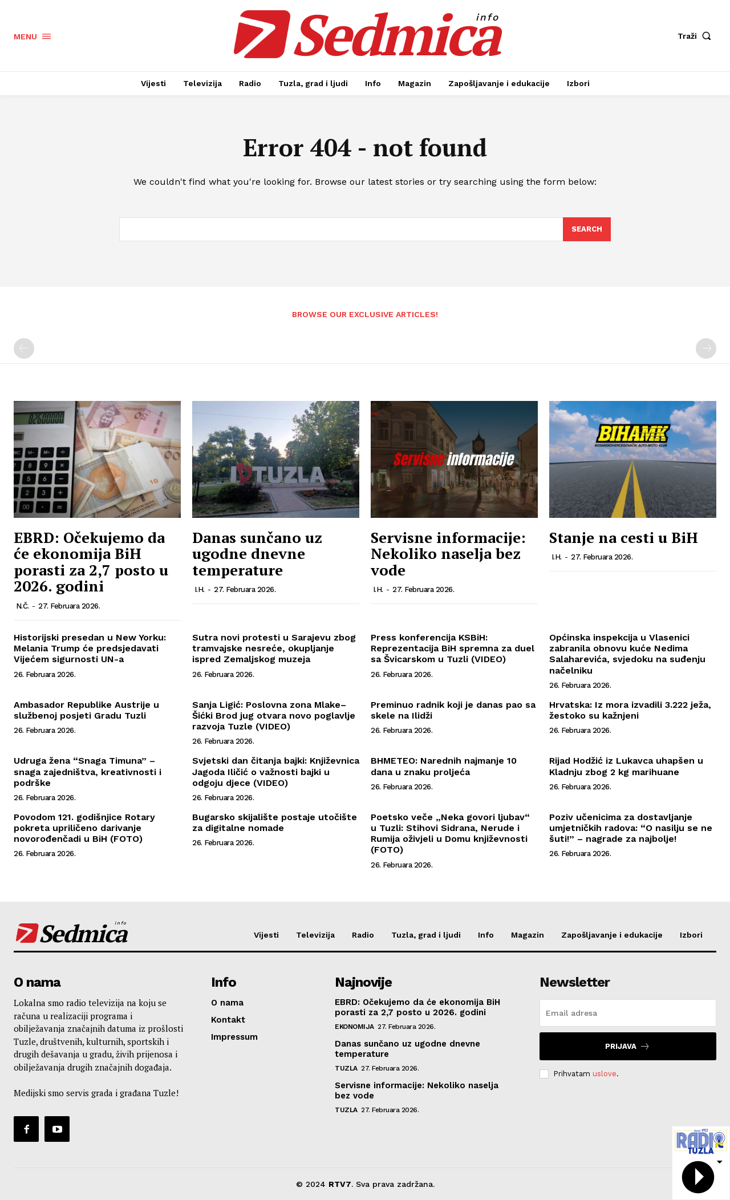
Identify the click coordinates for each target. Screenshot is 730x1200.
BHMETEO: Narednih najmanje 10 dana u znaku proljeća (444, 766)
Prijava (627, 1046)
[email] (628, 1013)
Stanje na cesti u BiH (623, 537)
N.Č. (22, 606)
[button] (697, 36)
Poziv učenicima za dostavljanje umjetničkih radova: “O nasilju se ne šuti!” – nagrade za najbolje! (630, 828)
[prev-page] (24, 348)
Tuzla (346, 1068)
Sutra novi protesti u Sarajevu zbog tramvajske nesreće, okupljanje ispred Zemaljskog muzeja (274, 648)
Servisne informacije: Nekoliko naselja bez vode (448, 553)
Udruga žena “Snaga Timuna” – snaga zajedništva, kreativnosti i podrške (87, 771)
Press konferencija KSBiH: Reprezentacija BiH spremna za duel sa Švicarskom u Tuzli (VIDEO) (452, 648)
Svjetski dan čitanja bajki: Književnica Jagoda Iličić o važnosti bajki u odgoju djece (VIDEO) (275, 771)
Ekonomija (354, 1027)
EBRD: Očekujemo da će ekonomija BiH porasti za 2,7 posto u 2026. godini (91, 562)
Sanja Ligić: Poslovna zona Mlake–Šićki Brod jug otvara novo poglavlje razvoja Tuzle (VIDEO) (273, 715)
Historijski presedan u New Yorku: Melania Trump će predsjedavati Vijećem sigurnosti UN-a (90, 648)
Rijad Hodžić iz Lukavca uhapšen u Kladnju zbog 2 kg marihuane (626, 766)
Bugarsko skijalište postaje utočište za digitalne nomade (274, 822)
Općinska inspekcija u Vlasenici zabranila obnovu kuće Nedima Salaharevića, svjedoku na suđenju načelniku (627, 654)
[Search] (587, 229)
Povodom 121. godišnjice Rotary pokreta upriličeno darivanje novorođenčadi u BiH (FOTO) (84, 828)
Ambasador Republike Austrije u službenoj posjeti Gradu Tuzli (86, 710)
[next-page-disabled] (706, 348)
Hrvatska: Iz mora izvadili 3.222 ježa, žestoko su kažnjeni (630, 710)
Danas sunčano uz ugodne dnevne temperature (257, 553)
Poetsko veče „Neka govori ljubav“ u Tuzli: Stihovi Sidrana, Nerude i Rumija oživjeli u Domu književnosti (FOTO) (450, 834)
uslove (605, 1073)
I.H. (199, 589)
